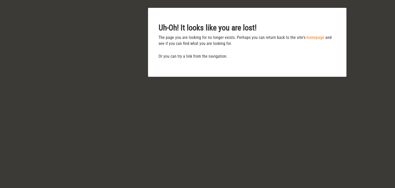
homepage (315, 37)
